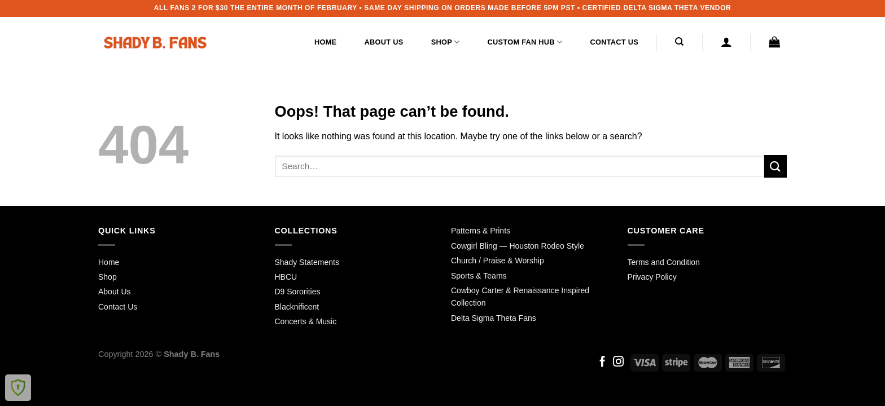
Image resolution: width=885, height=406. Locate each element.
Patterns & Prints (480, 230)
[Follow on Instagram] (618, 362)
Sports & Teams (479, 275)
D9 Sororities (298, 291)
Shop (445, 42)
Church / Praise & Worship (497, 260)
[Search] (680, 42)
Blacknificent (297, 306)
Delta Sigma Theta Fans (493, 318)
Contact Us (614, 42)
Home (325, 42)
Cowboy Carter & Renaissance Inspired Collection (520, 296)
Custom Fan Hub (525, 42)
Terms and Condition (664, 262)
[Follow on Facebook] (602, 362)
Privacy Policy (652, 276)
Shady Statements (307, 262)
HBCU (286, 276)
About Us (384, 42)
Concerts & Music (306, 321)
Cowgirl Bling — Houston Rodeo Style (517, 245)
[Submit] (775, 166)
